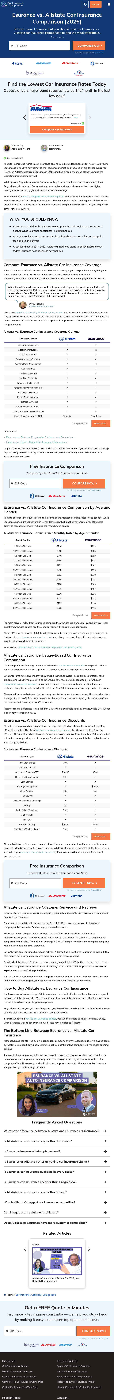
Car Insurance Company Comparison (35, 1294)
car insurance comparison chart (35, 637)
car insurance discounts (72, 665)
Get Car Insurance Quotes (15, 1366)
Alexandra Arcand (21, 149)
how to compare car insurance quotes (43, 196)
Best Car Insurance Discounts (72, 1371)
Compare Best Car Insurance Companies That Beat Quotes (49, 647)
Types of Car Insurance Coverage (74, 1366)
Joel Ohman (55, 149)
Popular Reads (11, 1397)
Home (10, 1294)
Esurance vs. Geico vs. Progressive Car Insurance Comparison (40, 437)
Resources (8, 1361)
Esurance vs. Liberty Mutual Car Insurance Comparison (36, 441)
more (76, 117)
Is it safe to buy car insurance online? (76, 1382)
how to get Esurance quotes (41, 1018)
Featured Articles (67, 1361)
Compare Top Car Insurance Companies (22, 1382)
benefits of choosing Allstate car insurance (39, 312)
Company (63, 1397)
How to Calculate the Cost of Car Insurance (79, 1387)
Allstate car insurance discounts (54, 730)
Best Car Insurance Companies (18, 1371)
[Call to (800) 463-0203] (85, 4)
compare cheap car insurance (36, 852)
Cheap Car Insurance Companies (19, 1376)
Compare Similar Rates (57, 129)
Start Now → (101, 423)
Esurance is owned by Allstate (20, 683)
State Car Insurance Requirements (74, 1376)
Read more (56, 37)
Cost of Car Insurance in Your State (20, 1387)
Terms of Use (98, 53)
